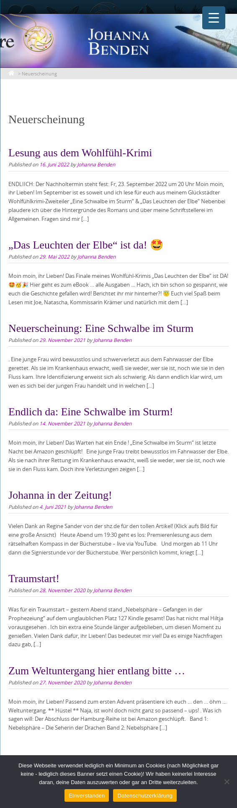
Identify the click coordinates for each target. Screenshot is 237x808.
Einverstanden (87, 795)
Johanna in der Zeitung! (60, 495)
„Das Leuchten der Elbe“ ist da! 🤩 (85, 245)
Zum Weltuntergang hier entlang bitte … (96, 671)
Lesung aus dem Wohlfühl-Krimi (80, 153)
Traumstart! (33, 578)
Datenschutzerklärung (144, 795)
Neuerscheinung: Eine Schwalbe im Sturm (100, 328)
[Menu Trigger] (213, 17)
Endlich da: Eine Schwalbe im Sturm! (90, 412)
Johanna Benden (96, 164)
